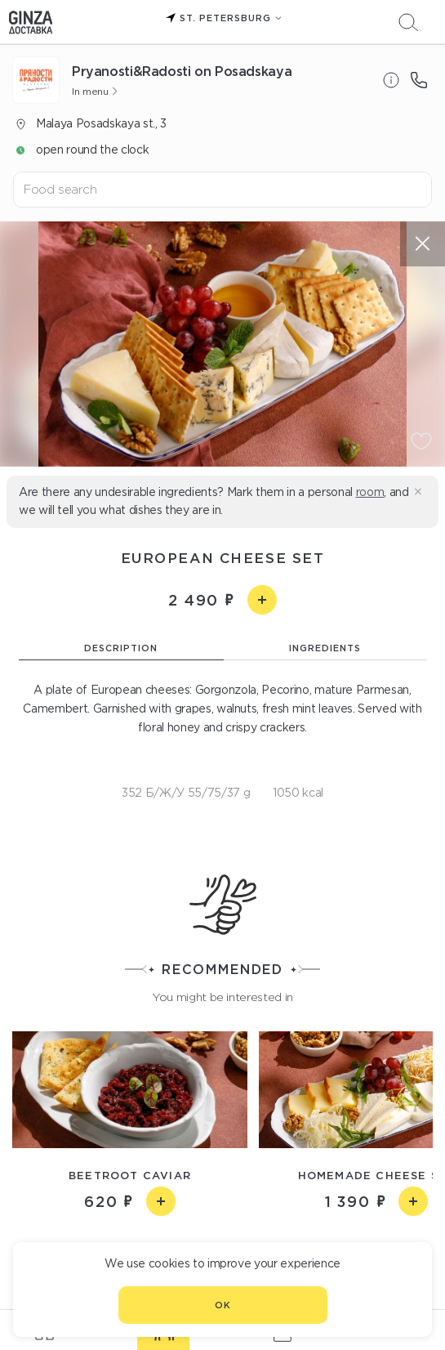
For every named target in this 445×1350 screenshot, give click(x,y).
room (370, 491)
